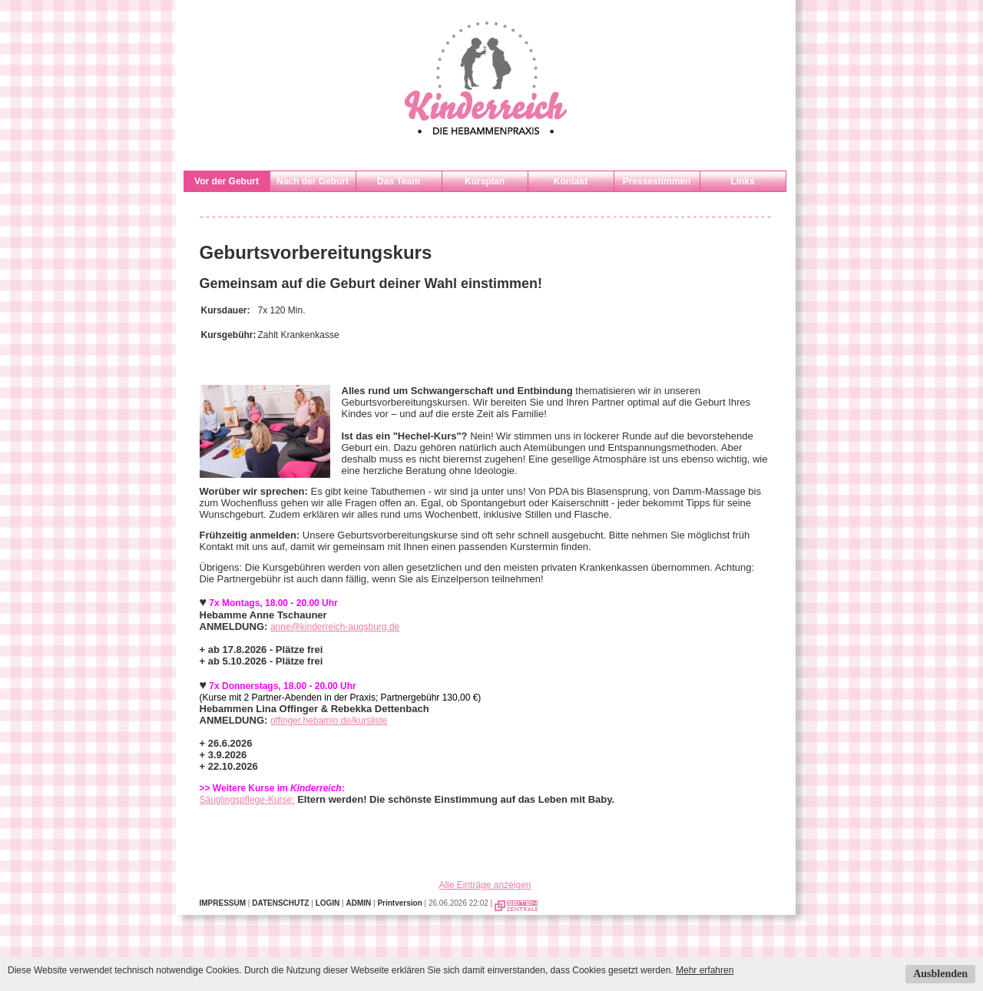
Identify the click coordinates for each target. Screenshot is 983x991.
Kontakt (571, 181)
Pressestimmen (657, 181)
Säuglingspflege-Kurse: (247, 799)
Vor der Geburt (226, 181)
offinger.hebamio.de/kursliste (329, 720)
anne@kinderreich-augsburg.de (334, 626)
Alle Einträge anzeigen (485, 885)
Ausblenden (940, 973)
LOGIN (328, 903)
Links (742, 181)
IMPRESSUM (223, 903)
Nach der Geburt (312, 181)
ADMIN (358, 903)
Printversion (399, 903)
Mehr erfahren (704, 970)
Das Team (398, 181)
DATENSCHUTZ (280, 903)
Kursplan (485, 181)
